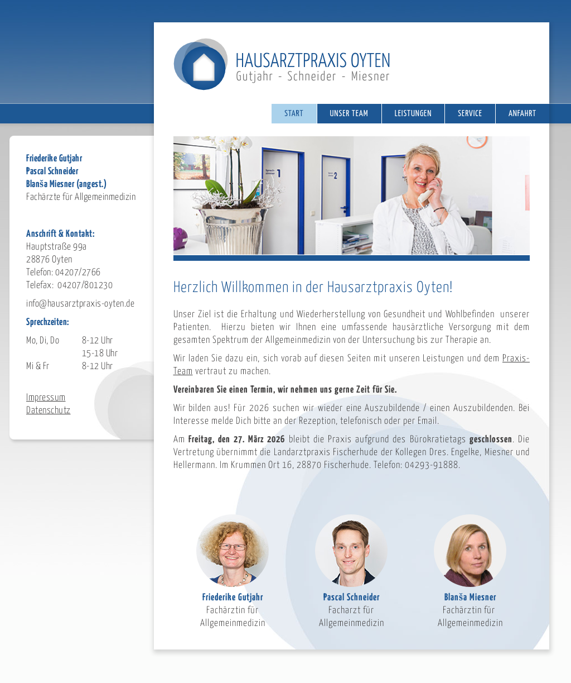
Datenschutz (48, 410)
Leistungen (413, 113)
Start (293, 113)
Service (470, 113)
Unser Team (349, 113)
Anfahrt (522, 113)
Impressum (46, 398)
